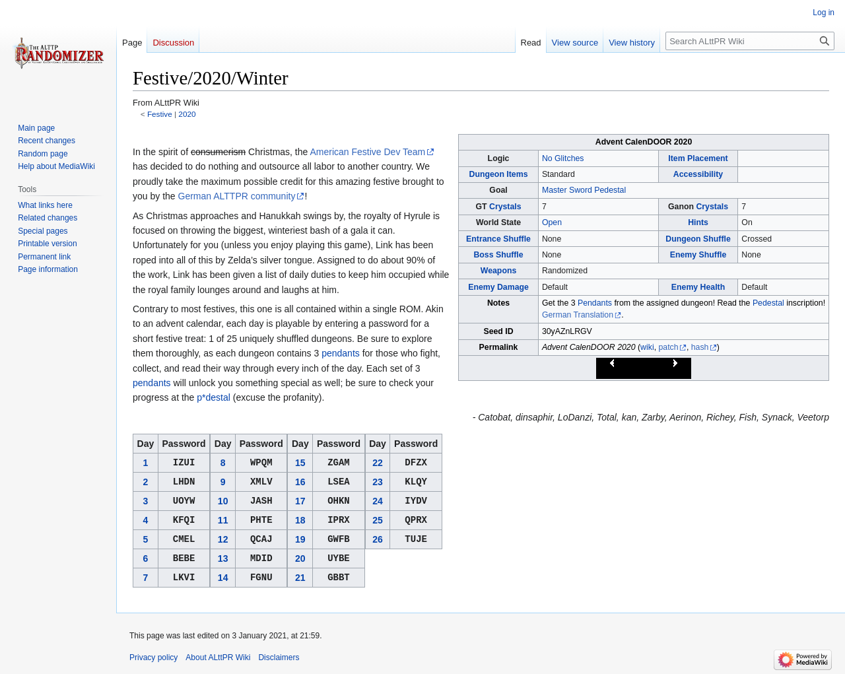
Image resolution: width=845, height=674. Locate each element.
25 (377, 520)
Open (552, 222)
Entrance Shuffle (498, 239)
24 (377, 501)
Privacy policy (153, 657)
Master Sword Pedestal (584, 190)
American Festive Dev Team (367, 152)
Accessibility (698, 174)
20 (300, 558)
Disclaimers (278, 657)
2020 (186, 114)
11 (223, 520)
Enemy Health (698, 287)
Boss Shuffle (498, 254)
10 (223, 501)
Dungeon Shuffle (698, 239)
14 (223, 577)
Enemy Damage (498, 287)
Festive (159, 114)
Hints (698, 222)
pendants (340, 353)
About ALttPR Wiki (218, 657)
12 (223, 539)
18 (300, 520)
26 (377, 539)
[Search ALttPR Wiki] (749, 41)
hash (700, 347)
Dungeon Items (498, 174)
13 (223, 558)
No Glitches (563, 158)
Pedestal (768, 303)
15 (300, 462)
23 (377, 482)
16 (300, 482)
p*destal (213, 397)
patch (668, 347)
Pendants (595, 303)
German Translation (577, 315)
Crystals (505, 206)
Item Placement (697, 158)
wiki (647, 347)
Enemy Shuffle (698, 254)
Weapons (499, 270)
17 (300, 501)
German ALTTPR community (237, 196)
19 (300, 539)
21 (300, 577)
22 (377, 462)
